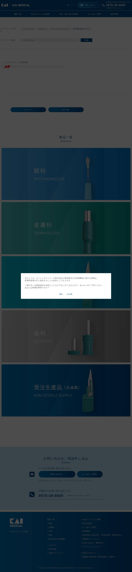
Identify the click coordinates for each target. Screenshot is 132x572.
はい (61, 294)
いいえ (70, 294)
